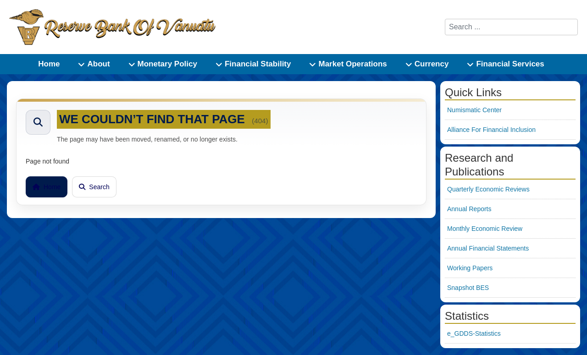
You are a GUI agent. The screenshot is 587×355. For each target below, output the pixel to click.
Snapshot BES (468, 287)
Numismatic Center (474, 110)
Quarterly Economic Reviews (488, 189)
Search (94, 187)
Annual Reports (469, 209)
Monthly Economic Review (484, 228)
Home (47, 187)
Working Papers (470, 268)
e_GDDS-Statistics (474, 333)
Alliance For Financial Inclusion (491, 129)
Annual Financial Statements (488, 248)
